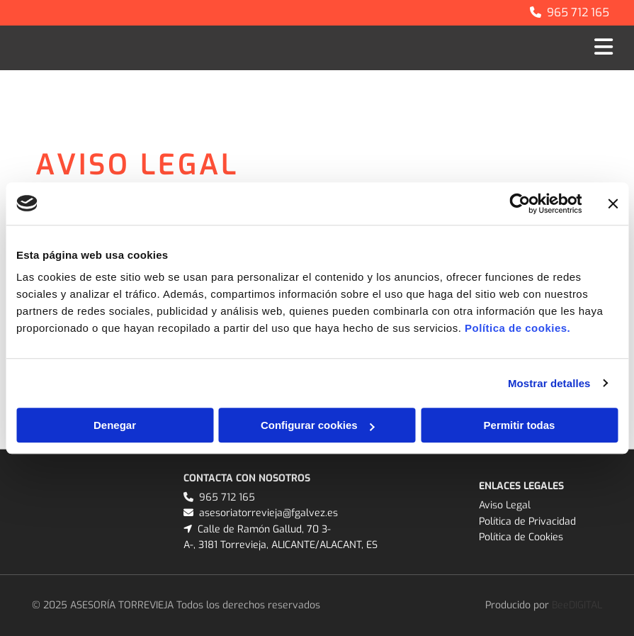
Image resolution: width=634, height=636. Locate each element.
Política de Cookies (521, 537)
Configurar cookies (318, 425)
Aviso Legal (505, 505)
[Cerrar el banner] (613, 203)
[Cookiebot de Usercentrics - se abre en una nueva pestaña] (520, 203)
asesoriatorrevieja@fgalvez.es (268, 513)
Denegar (115, 425)
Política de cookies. (517, 328)
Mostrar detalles (549, 383)
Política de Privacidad (527, 521)
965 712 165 (578, 12)
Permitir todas (519, 425)
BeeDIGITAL (577, 605)
